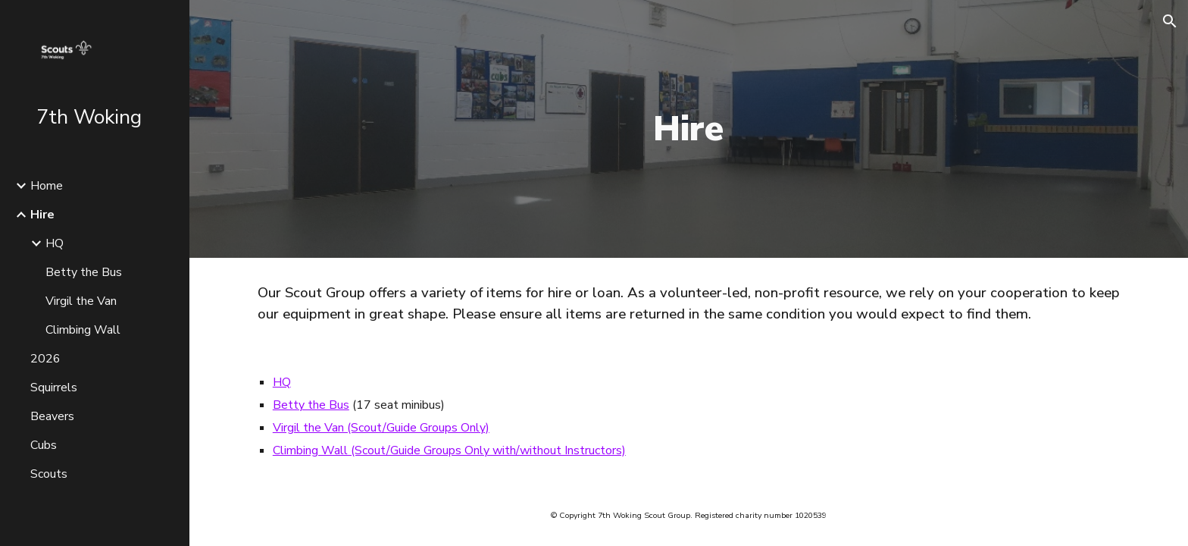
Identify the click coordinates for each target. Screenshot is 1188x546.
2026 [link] (45, 358)
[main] (689, 129)
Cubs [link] (43, 445)
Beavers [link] (52, 416)
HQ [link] (54, 243)
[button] (1170, 21)
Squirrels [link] (53, 387)
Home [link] (46, 185)
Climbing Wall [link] (82, 330)
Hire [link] (42, 214)
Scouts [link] (48, 474)
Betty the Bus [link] (83, 272)
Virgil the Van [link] (81, 301)
